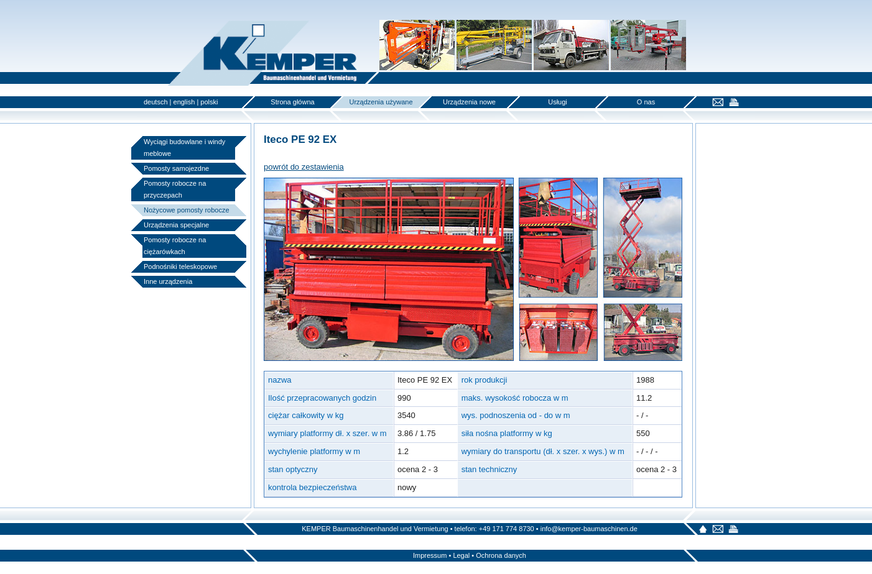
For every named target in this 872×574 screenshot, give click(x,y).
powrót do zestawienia (304, 166)
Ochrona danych (501, 555)
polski (209, 102)
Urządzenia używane (380, 102)
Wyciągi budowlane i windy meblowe (184, 147)
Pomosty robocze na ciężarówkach (175, 245)
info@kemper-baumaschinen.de (589, 528)
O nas (646, 102)
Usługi (557, 102)
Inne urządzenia (168, 281)
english (184, 102)
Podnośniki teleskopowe (180, 266)
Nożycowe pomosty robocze (187, 210)
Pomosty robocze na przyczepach (175, 189)
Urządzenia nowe (469, 102)
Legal (461, 555)
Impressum (430, 555)
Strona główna (292, 102)
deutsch (156, 102)
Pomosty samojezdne (176, 168)
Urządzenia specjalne (176, 225)
